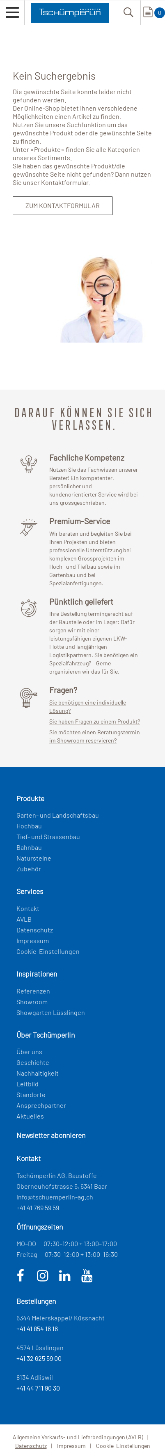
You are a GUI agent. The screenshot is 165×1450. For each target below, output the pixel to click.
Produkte (47, 149)
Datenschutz (34, 930)
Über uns (29, 1051)
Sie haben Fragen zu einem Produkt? (94, 721)
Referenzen (33, 991)
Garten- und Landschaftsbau (57, 815)
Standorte (31, 1094)
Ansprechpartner (41, 1105)
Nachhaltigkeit (37, 1073)
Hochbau (29, 826)
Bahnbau (29, 847)
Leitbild (27, 1084)
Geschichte (32, 1062)
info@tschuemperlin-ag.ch (54, 1197)
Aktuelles (30, 1116)
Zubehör (28, 869)
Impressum (32, 940)
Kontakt (27, 908)
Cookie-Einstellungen (48, 951)
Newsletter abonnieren (50, 1135)
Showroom (32, 1001)
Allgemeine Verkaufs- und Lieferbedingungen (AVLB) (78, 1437)
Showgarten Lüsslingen (50, 1012)
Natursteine (33, 858)
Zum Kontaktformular (62, 205)
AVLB (24, 919)
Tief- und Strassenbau (48, 836)
